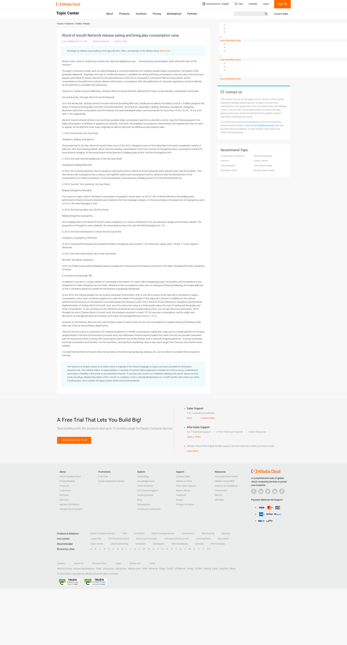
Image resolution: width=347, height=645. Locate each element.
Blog (139, 499)
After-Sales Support (186, 485)
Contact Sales (281, 13)
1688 (144, 568)
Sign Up (282, 3)
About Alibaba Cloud (70, 476)
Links (152, 563)
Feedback (181, 495)
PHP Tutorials (218, 543)
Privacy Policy (99, 563)
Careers (61, 563)
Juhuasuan (108, 568)
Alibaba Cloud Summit (71, 509)
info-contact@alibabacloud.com (262, 125)
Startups (64, 499)
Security (226, 533)
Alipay (232, 568)
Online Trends (261, 160)
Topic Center (96, 543)
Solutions (141, 13)
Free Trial (103, 476)
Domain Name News (264, 170)
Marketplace (174, 13)
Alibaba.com (134, 568)
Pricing (157, 13)
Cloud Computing (263, 156)
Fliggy (162, 568)
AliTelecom (180, 568)
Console (253, 3)
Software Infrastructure (176, 538)
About (109, 13)
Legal (118, 563)
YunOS (170, 568)
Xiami (215, 568)
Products (124, 13)
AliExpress (121, 568)
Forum (179, 499)
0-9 (208, 549)
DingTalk (223, 568)
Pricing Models (67, 481)
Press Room (221, 490)
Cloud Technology (263, 165)
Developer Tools (229, 170)
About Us (78, 563)
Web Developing (179, 543)
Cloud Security (228, 165)
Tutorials (199, 543)
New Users (223, 538)
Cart (239, 3)
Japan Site (95, 538)
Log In (266, 3)
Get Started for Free (74, 440)
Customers (65, 490)
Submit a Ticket (184, 481)
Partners (192, 13)
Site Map (219, 499)
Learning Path (203, 538)
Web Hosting (207, 533)
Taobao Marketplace (83, 568)
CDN (124, 533)
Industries (140, 543)
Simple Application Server (111, 481)
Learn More (226, 40)
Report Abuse (183, 490)
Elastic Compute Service (102, 533)
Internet (225, 160)
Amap (190, 568)
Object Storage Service (163, 533)
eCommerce (188, 533)
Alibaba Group (64, 568)
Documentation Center (226, 476)
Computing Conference (232, 156)
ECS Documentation (118, 538)
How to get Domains (146, 538)
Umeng (207, 568)
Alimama (153, 568)
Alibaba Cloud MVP (225, 481)
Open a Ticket (194, 436)
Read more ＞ (166, 51)
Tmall (98, 568)
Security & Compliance (226, 485)
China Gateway (145, 485)
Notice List (135, 563)
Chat (189, 418)
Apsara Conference (69, 504)
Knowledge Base (145, 481)
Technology (143, 476)
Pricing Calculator (185, 504)
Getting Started (145, 495)
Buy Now (236, 40)
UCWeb (198, 568)
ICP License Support (147, 490)
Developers (158, 543)
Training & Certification (149, 509)
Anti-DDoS (139, 533)
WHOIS (218, 495)
